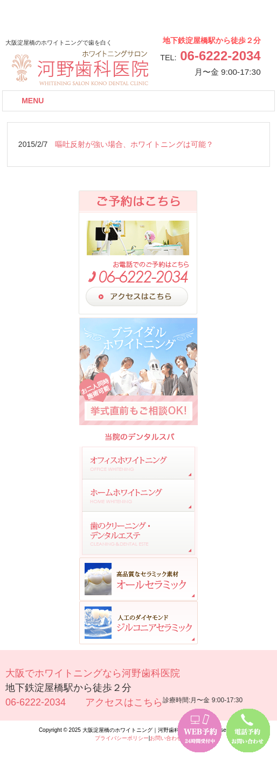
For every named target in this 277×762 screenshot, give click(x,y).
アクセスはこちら (124, 702)
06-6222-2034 (220, 55)
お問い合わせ (166, 738)
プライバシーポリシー (122, 738)
